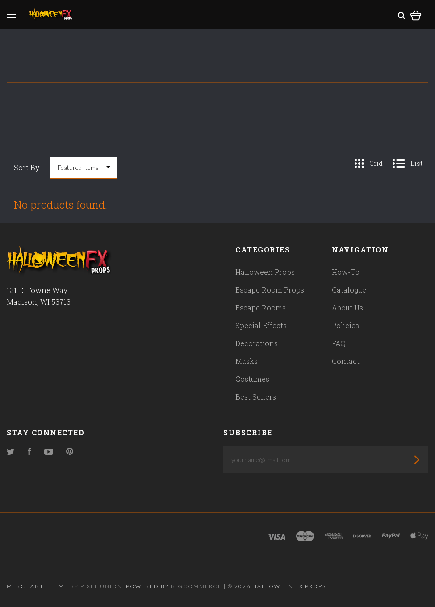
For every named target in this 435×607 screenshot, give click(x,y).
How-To (346, 272)
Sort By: (27, 167)
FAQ (339, 343)
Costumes (252, 379)
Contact (346, 361)
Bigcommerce (196, 586)
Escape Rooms (260, 307)
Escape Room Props (269, 289)
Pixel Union (101, 586)
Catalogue (349, 289)
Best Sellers (255, 396)
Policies (345, 325)
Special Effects (261, 325)
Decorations (256, 343)
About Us (347, 307)
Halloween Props (265, 272)
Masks (246, 361)
